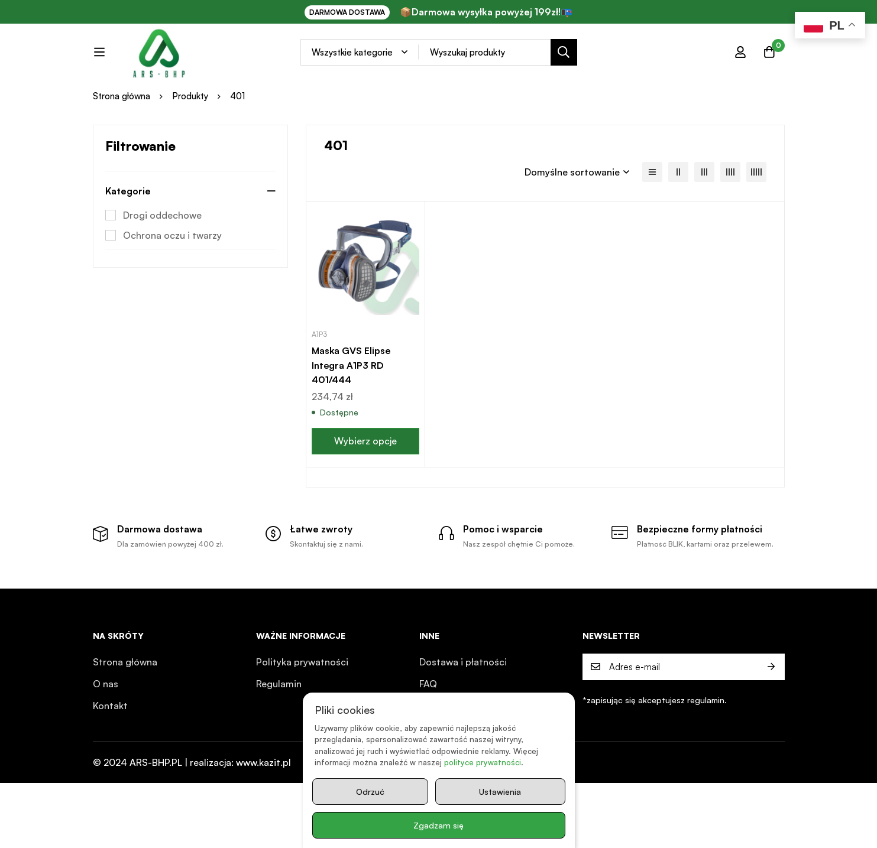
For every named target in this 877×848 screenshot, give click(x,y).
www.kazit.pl (263, 827)
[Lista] (652, 222)
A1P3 (319, 383)
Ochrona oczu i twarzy (172, 285)
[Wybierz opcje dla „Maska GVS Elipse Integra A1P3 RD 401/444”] (366, 489)
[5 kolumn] (756, 222)
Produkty (191, 145)
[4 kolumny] (730, 222)
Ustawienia (499, 791)
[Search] (591, 63)
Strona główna (122, 145)
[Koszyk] (769, 62)
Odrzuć (369, 791)
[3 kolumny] (704, 222)
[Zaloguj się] (740, 62)
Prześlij (771, 732)
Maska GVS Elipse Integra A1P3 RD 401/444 (352, 414)
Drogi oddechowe (162, 265)
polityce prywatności (482, 763)
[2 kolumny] (678, 222)
